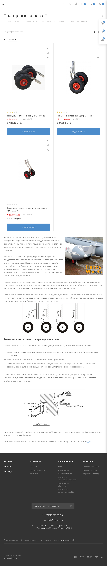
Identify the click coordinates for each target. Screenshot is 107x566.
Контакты (34, 473)
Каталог (8, 461)
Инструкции (63, 470)
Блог (60, 466)
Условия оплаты (90, 470)
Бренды (8, 471)
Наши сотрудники (37, 470)
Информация (65, 461)
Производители (65, 473)
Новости (33, 466)
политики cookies (68, 539)
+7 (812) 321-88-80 (54, 515)
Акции (7, 466)
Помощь (88, 461)
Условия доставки (91, 466)
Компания (35, 461)
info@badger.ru (55, 519)
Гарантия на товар (91, 473)
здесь (89, 441)
